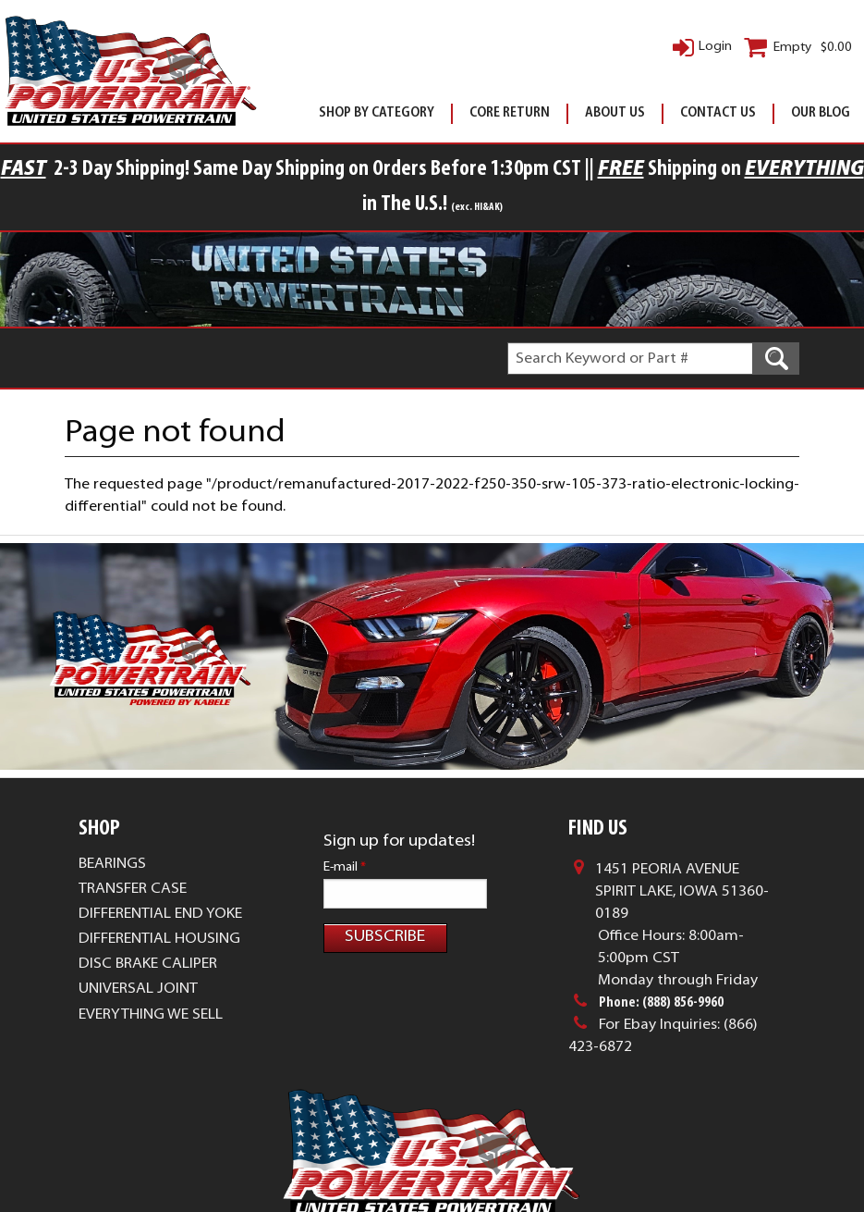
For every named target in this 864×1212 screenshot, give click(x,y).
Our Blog (820, 113)
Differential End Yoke (160, 953)
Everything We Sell (151, 1054)
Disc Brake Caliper (148, 1003)
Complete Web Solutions (490, 1166)
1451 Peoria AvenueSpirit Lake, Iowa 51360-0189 (682, 931)
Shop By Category (376, 113)
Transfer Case (133, 928)
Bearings (112, 904)
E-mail (344, 907)
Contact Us (718, 113)
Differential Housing (159, 978)
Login (715, 47)
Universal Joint (138, 1028)
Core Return (509, 113)
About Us (615, 113)
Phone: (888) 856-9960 (661, 1042)
